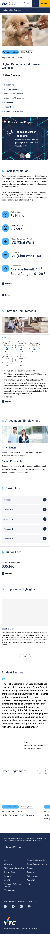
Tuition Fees (8, 107)
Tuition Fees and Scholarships (14, 868)
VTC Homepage (9, 890)
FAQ (28, 884)
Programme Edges (11, 85)
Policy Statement (33, 876)
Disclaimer (30, 872)
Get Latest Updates (15, 847)
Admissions (8, 864)
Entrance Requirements (12, 93)
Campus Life (8, 876)
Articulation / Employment (13, 98)
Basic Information (10, 89)
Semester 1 (8, 500)
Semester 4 (8, 529)
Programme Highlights (12, 111)
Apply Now (44, 4)
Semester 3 (8, 519)
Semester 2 (8, 510)
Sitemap (30, 868)
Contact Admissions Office (36, 860)
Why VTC (7, 880)
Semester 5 (8, 539)
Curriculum (7, 102)
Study (6, 860)
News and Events (9, 872)
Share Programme (11, 75)
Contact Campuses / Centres (37, 864)
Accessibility (31, 880)
